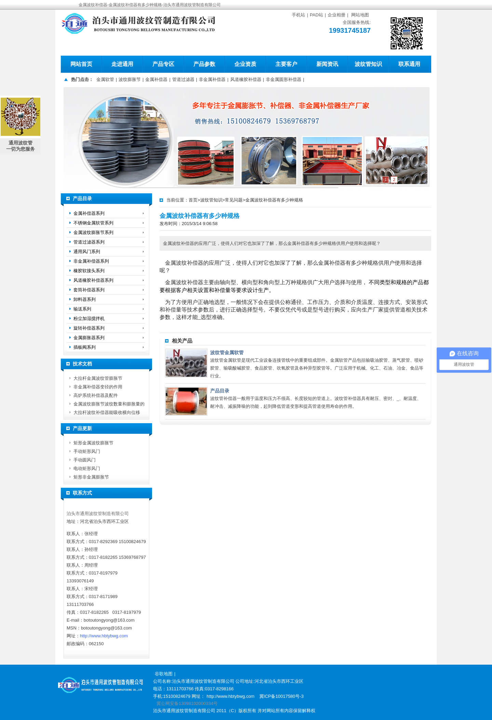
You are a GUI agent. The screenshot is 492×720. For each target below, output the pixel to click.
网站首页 (81, 64)
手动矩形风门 (86, 451)
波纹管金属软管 (227, 352)
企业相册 (336, 14)
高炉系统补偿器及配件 (95, 395)
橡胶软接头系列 (89, 270)
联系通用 (409, 64)
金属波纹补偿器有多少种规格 (274, 200)
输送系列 (82, 308)
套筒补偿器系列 (89, 289)
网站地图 (360, 14)
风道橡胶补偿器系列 (93, 280)
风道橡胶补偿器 (245, 79)
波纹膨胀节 (130, 79)
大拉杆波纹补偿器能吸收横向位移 (106, 412)
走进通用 (122, 64)
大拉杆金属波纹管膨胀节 (97, 378)
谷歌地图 (164, 673)
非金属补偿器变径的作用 (97, 386)
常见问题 (234, 200)
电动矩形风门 (86, 468)
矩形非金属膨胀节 (91, 477)
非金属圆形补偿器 (283, 79)
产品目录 (219, 390)
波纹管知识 (368, 64)
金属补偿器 (156, 79)
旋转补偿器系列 (89, 328)
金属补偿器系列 (89, 213)
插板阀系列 (84, 347)
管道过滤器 (183, 79)
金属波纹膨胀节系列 (93, 232)
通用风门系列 (86, 251)
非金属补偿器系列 (91, 261)
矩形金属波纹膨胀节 (93, 442)
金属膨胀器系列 (89, 337)
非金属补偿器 (212, 79)
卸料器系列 (84, 299)
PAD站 (316, 14)
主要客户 (286, 64)
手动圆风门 (84, 459)
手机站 (298, 14)
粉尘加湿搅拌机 (89, 318)
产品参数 (204, 64)
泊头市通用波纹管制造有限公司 (98, 513)
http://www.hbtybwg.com (104, 635)
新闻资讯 (327, 64)
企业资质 (245, 64)
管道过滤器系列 (89, 242)
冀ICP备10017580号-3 (281, 696)
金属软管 (105, 79)
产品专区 (163, 64)
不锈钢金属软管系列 (93, 222)
